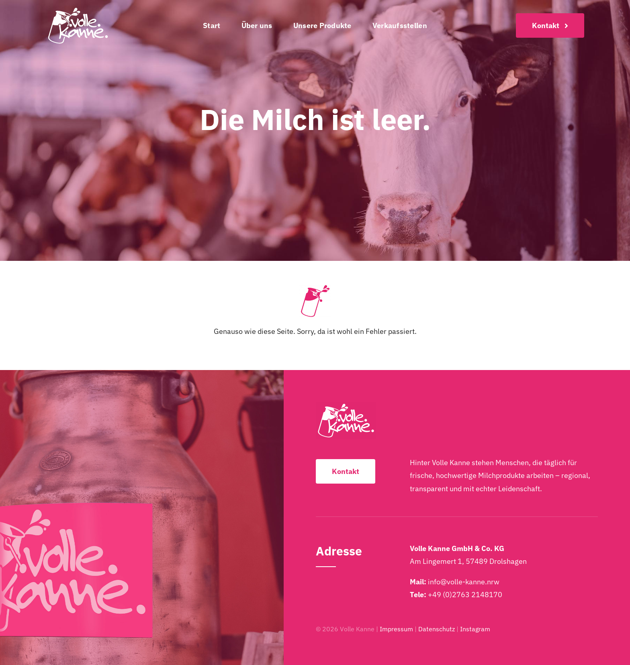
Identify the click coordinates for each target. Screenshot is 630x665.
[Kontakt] (550, 25)
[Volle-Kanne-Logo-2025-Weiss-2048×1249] (78, 9)
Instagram (475, 629)
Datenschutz (436, 629)
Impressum (396, 629)
